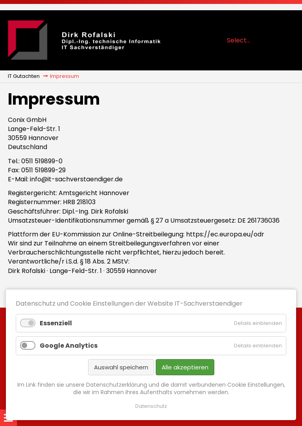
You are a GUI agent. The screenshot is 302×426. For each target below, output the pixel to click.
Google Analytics (69, 345)
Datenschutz (151, 406)
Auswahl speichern (121, 367)
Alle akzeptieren (185, 367)
